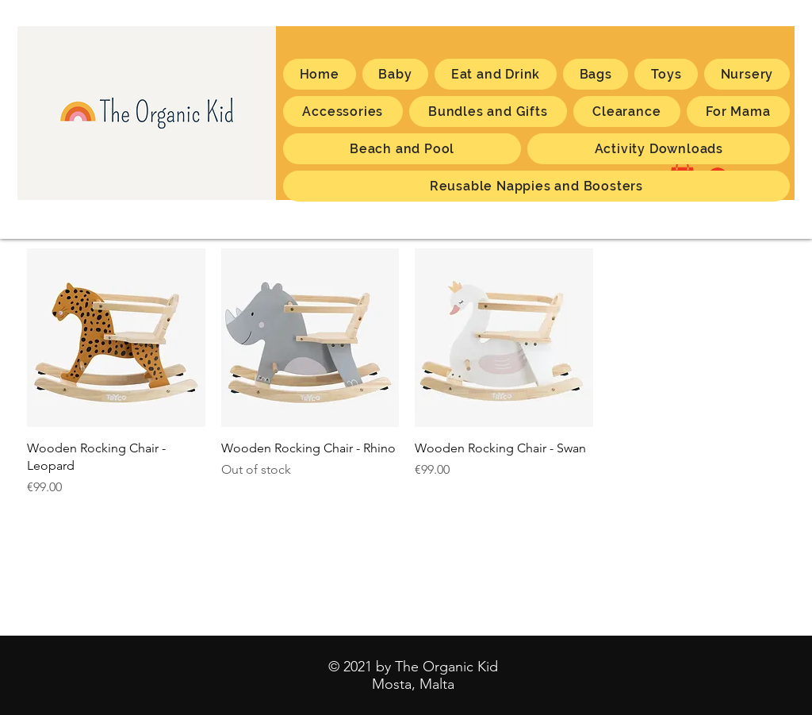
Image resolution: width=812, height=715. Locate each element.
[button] (738, 111)
